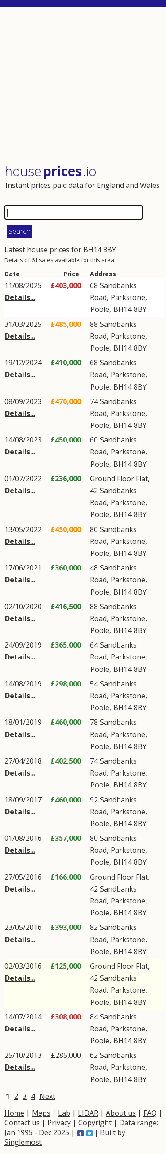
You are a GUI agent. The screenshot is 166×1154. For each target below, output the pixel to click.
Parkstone (128, 297)
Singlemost (23, 1142)
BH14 (92, 250)
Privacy (59, 1123)
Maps (41, 1113)
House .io (50, 171)
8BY (109, 250)
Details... (20, 297)
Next (47, 1096)
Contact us (22, 1123)
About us (121, 1113)
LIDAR (88, 1113)
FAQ (150, 1113)
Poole (99, 309)
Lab (64, 1113)
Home (14, 1113)
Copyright (95, 1123)
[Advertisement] (84, 86)
